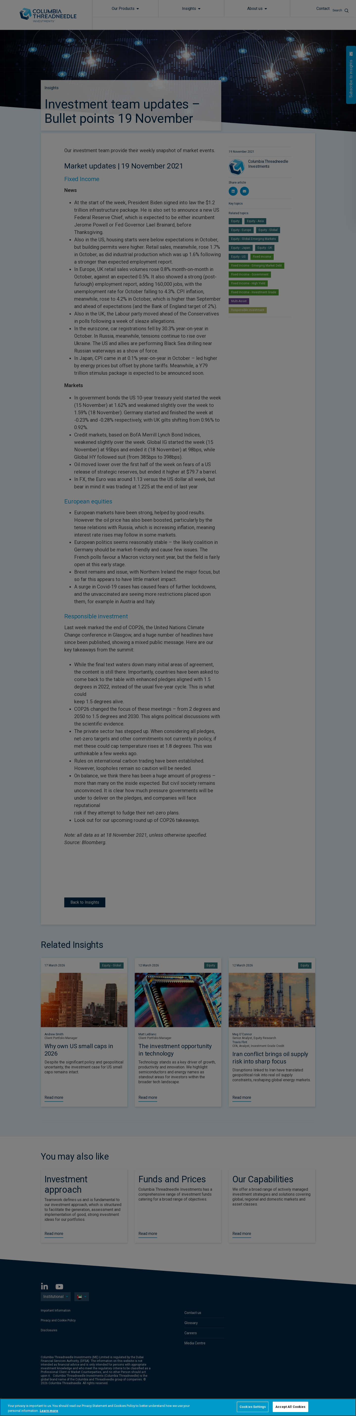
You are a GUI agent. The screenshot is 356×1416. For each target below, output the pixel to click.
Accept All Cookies (290, 1407)
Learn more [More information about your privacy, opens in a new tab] (49, 1411)
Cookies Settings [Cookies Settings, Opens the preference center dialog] (253, 1407)
